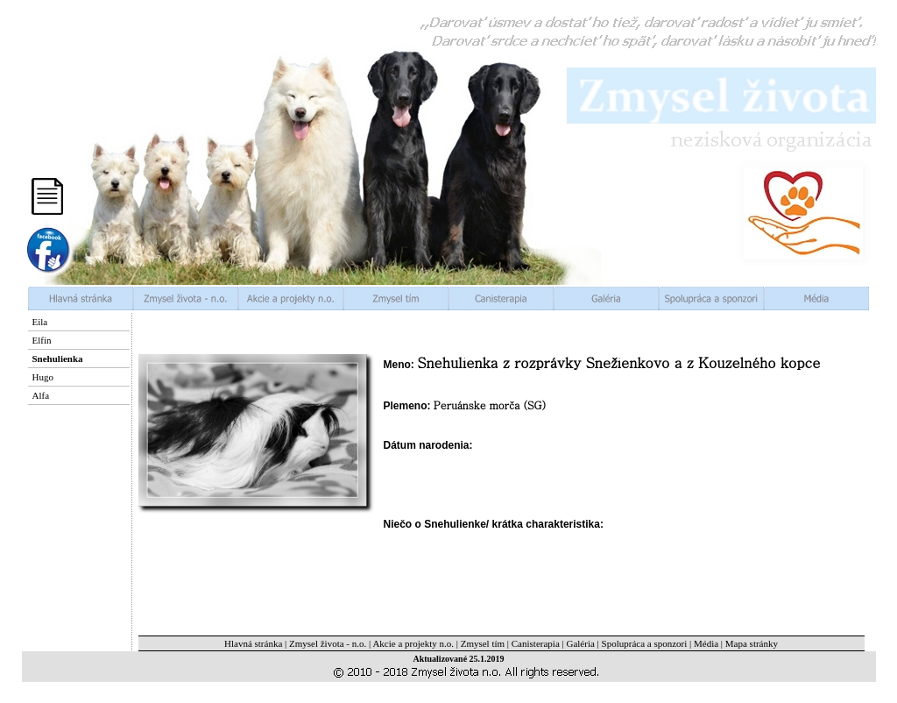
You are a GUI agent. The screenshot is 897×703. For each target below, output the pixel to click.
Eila (40, 321)
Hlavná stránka (253, 643)
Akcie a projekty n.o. (413, 643)
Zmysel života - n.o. (327, 643)
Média (706, 643)
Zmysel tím (483, 643)
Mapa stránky (751, 643)
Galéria (580, 643)
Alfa (41, 395)
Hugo (42, 377)
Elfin (42, 340)
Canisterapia (536, 643)
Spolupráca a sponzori (645, 643)
